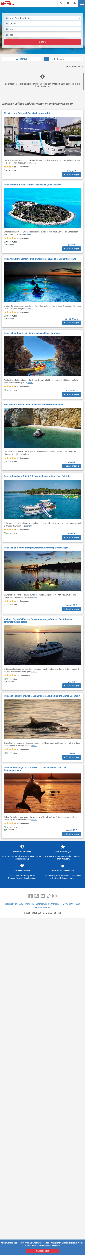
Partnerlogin (53, 904)
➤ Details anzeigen (71, 174)
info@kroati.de (42, 908)
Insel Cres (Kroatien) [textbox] (19, 18)
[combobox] (42, 18)
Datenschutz (41, 904)
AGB (21, 904)
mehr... (33, 163)
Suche (42, 41)
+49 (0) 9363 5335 (71, 904)
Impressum (29, 904)
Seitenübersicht (11, 904)
